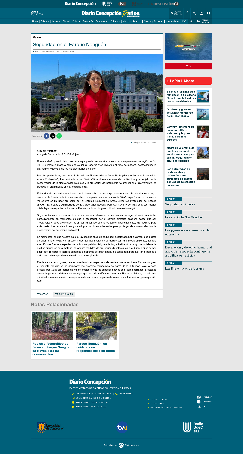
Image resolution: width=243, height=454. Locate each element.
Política (76, 21)
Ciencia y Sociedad (153, 21)
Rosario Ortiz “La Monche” (184, 217)
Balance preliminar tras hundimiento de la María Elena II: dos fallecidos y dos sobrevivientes (181, 96)
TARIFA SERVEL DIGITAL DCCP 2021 (92, 402)
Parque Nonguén (64, 294)
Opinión (56, 21)
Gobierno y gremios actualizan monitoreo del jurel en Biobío (180, 112)
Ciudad (66, 21)
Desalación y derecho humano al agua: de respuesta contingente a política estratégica (188, 251)
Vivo (188, 66)
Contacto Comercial (158, 400)
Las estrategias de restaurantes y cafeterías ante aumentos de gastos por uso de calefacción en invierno (181, 177)
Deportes (100, 21)
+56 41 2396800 (126, 394)
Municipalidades (131, 21)
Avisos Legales (175, 13)
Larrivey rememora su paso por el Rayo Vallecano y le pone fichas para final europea (180, 133)
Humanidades (172, 21)
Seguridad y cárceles (180, 204)
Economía (88, 21)
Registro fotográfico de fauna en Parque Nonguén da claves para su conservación (51, 349)
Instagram (204, 397)
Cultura (114, 21)
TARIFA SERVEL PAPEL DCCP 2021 (91, 407)
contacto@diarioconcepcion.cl (93, 398)
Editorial (45, 21)
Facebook (204, 402)
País (184, 21)
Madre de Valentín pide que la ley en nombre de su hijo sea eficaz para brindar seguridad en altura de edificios (181, 154)
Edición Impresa (203, 21)
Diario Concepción (46, 52)
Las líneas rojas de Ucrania (184, 268)
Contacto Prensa (157, 403)
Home (35, 21)
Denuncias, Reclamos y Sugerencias (166, 407)
